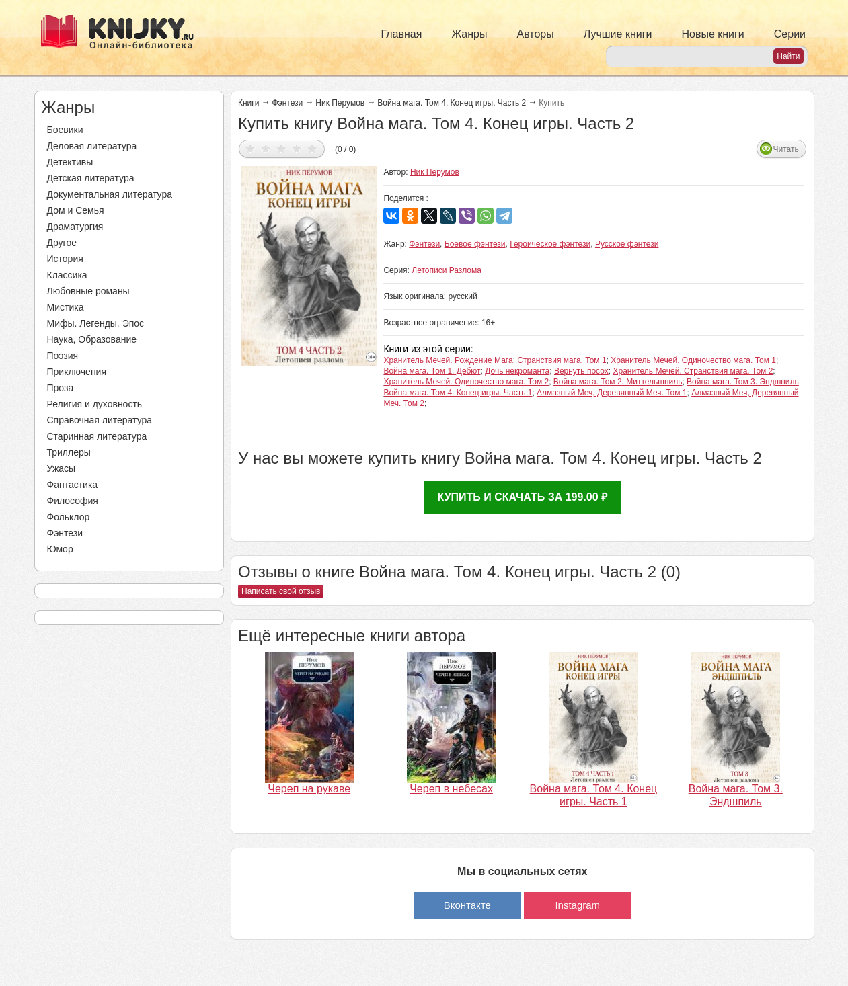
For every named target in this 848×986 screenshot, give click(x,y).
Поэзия (63, 355)
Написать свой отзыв (280, 591)
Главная (401, 34)
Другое (62, 242)
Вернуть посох (581, 371)
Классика (67, 275)
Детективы (70, 162)
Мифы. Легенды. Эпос (96, 323)
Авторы (535, 34)
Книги (248, 103)
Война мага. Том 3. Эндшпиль (743, 381)
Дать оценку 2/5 (266, 148)
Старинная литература (97, 436)
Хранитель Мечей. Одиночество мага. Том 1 (693, 360)
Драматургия (75, 226)
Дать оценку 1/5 (250, 148)
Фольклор (68, 516)
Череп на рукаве (309, 788)
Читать (786, 149)
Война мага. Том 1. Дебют (431, 371)
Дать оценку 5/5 (312, 148)
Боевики (65, 129)
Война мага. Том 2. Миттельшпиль (618, 381)
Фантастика (72, 484)
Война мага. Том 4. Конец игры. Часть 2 (451, 103)
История (65, 258)
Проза (60, 387)
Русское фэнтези (627, 244)
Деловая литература (92, 145)
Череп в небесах (451, 788)
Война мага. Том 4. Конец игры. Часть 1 (457, 392)
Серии (790, 34)
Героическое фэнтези (550, 244)
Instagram (577, 905)
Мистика (65, 307)
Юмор (60, 549)
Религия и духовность (95, 404)
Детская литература (90, 178)
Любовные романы (88, 291)
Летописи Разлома (446, 270)
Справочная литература (100, 420)
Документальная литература (109, 194)
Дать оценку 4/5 (297, 148)
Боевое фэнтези (475, 244)
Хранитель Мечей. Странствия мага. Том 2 (693, 371)
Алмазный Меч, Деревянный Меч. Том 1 (612, 392)
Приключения (77, 371)
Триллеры (69, 452)
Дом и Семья (75, 210)
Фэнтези (65, 533)
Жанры (469, 34)
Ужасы (61, 468)
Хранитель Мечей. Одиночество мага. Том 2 (466, 381)
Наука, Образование (92, 339)
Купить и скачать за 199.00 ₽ (522, 497)
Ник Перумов (339, 103)
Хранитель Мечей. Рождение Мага (447, 360)
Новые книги (712, 34)
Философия (72, 500)
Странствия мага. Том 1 (561, 360)
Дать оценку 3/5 (281, 148)
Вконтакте (467, 905)
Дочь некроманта (517, 371)
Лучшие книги (618, 34)
